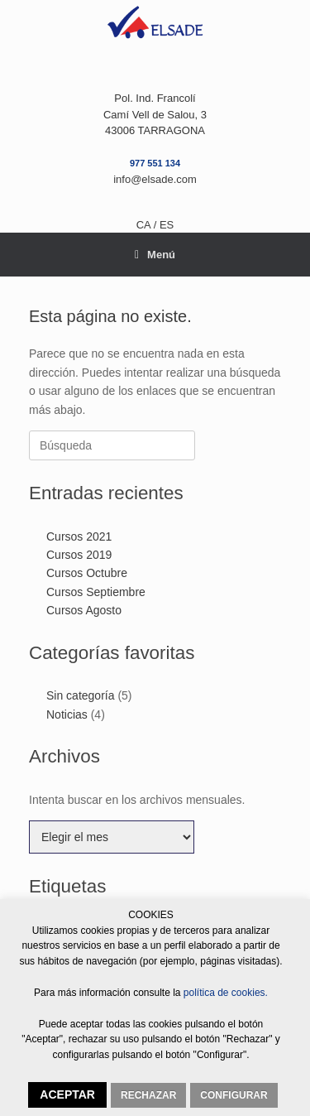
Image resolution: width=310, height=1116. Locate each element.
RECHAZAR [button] (148, 1095)
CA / (148, 225)
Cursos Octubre (86, 573)
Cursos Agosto (84, 610)
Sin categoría (80, 695)
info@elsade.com (155, 179)
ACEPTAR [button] (67, 1094)
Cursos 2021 (79, 536)
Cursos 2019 (79, 554)
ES (167, 225)
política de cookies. (224, 992)
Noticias (67, 714)
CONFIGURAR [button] (233, 1095)
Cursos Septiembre (95, 592)
